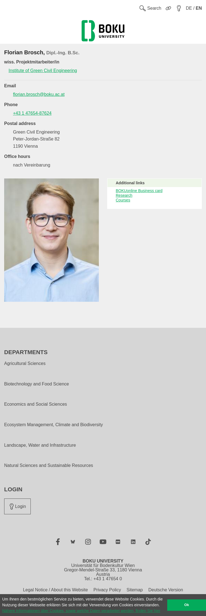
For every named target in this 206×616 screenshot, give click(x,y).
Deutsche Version (165, 589)
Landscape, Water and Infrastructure (40, 445)
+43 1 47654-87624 (32, 113)
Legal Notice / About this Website (55, 589)
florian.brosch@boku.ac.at (39, 94)
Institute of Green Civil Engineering (43, 70)
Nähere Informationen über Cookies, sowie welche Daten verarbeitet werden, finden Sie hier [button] (81, 611)
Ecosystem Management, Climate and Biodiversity (53, 425)
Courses (123, 200)
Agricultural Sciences (24, 363)
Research (124, 195)
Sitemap (135, 589)
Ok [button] (186, 605)
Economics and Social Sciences (35, 404)
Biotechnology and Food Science (36, 384)
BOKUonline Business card (139, 190)
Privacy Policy (107, 589)
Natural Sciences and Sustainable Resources (48, 465)
